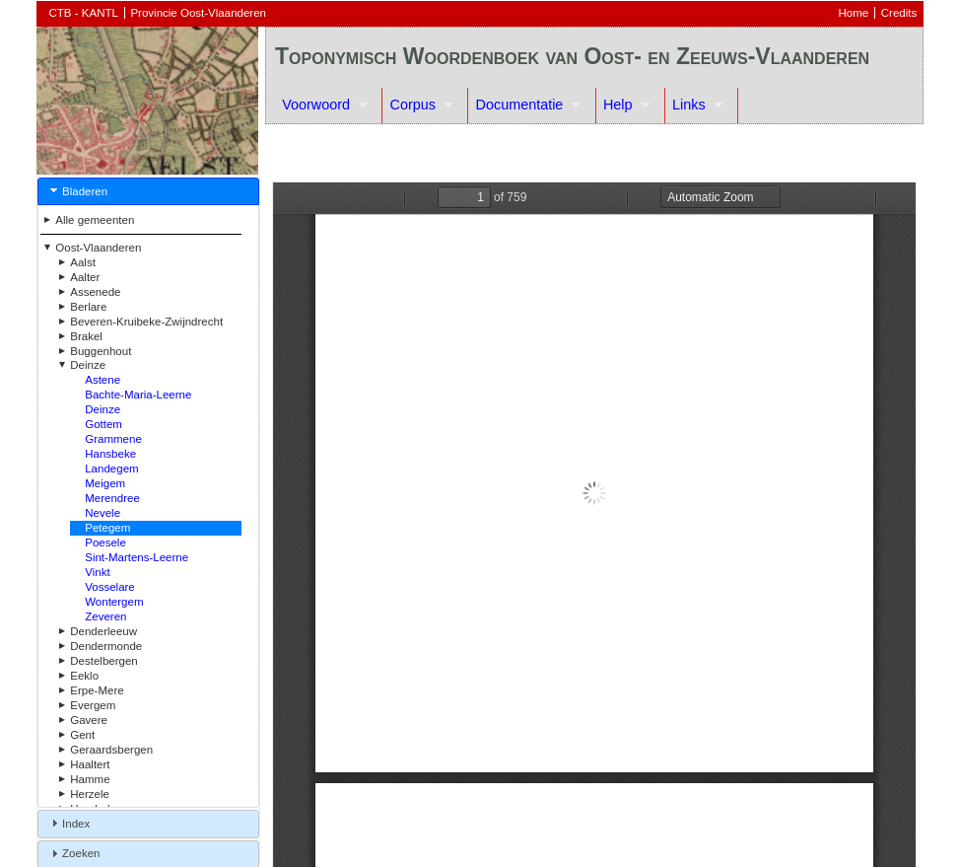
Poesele (105, 542)
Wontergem (114, 602)
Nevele (102, 513)
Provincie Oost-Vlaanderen (198, 13)
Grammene (113, 439)
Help (618, 104)
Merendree (112, 498)
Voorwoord (316, 104)
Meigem (105, 483)
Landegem (111, 468)
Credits (899, 13)
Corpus (413, 104)
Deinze (102, 409)
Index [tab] (68, 823)
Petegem (107, 528)
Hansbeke (110, 454)
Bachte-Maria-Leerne (138, 394)
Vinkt (97, 572)
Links (689, 104)
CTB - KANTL (83, 13)
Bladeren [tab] (76, 190)
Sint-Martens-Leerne (136, 557)
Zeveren (105, 616)
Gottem (103, 424)
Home (854, 13)
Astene (102, 380)
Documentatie (520, 104)
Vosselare (110, 587)
